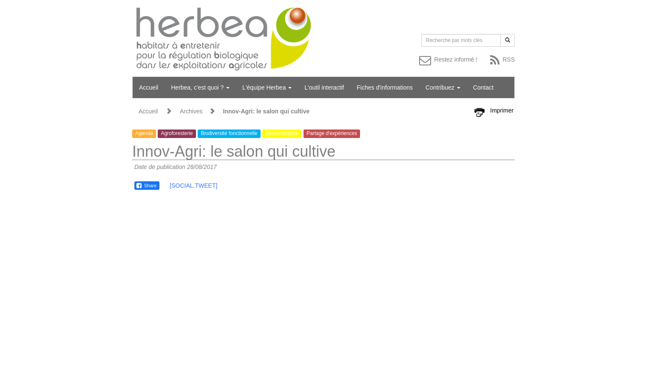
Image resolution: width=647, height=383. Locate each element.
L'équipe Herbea (267, 87)
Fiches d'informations (385, 87)
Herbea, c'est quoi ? (200, 87)
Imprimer (502, 110)
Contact (483, 87)
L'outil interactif (324, 87)
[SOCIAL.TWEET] (193, 185)
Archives (191, 111)
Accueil (148, 87)
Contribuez (443, 87)
